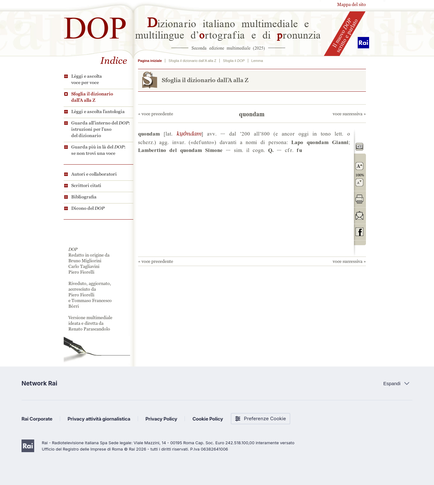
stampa (359, 198)
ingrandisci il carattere (359, 166)
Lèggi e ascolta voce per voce (86, 79)
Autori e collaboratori (94, 174)
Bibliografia (84, 197)
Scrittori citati (86, 185)
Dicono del (87, 208)
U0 (188, 133)
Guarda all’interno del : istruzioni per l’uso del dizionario (100, 129)
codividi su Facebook (359, 231)
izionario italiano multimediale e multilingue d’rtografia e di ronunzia (228, 28)
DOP (95, 25)
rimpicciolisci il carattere (359, 182)
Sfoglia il (233, 61)
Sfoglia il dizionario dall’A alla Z (92, 97)
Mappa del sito (351, 4)
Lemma (257, 61)
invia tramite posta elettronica (359, 215)
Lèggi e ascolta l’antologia (98, 111)
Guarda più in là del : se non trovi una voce (98, 150)
